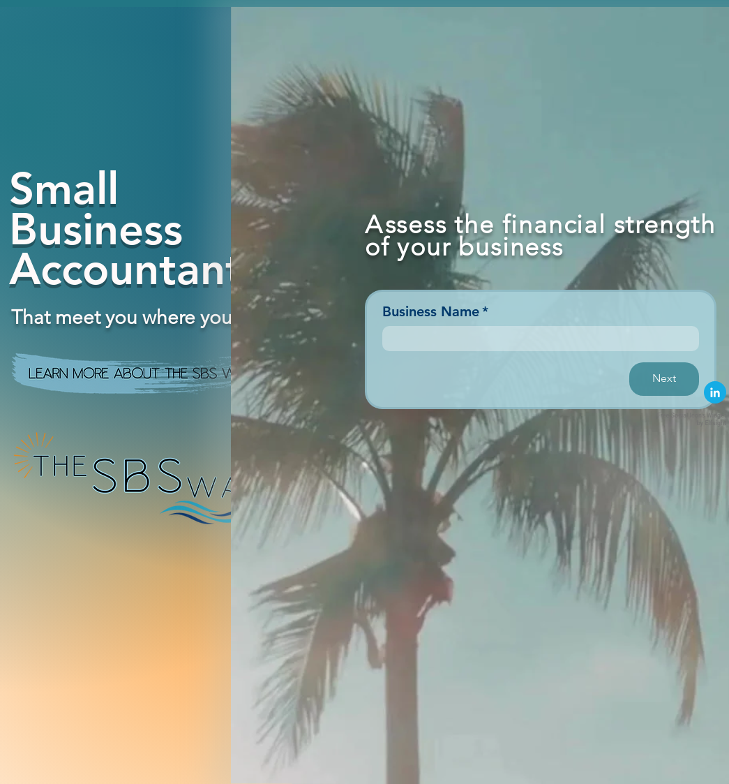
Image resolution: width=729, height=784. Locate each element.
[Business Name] (536, 338)
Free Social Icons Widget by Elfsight (691, 419)
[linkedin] (715, 392)
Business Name (435, 311)
